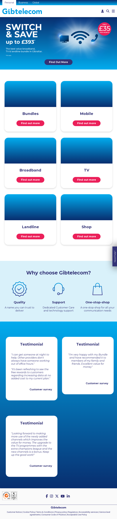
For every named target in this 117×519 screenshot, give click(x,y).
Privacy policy (61, 512)
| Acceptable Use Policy (76, 514)
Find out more (30, 123)
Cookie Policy (29, 512)
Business (23, 2)
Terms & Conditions (44, 512)
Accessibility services (88, 512)
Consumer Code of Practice (54, 514)
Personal (9, 2)
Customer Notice (14, 512)
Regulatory (73, 512)
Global (35, 2)
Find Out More (58, 62)
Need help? (115, 254)
